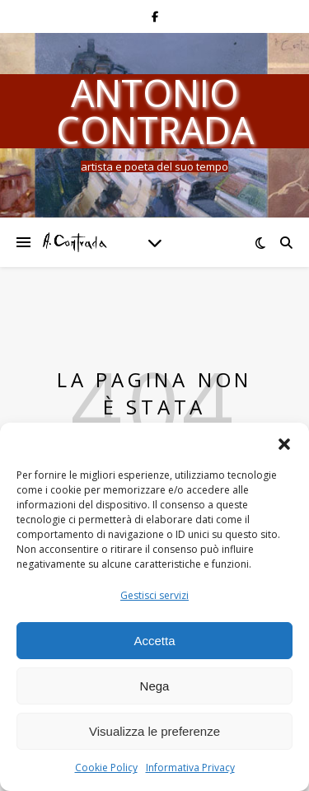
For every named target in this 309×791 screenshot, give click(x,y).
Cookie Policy (106, 768)
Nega (155, 686)
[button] (284, 443)
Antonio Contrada (155, 111)
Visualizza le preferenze (154, 731)
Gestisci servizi (154, 595)
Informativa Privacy (190, 768)
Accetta (154, 641)
